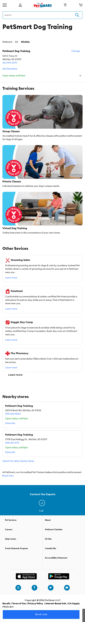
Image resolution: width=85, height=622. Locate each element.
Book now (41, 614)
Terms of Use (19, 603)
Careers (8, 529)
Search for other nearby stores (18, 461)
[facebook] (34, 588)
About (48, 520)
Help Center (10, 539)
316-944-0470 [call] (9, 63)
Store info (10, 423)
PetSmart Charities (54, 529)
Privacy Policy (35, 603)
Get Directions (9, 69)
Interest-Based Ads (55, 603)
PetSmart (7, 42)
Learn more (11, 278)
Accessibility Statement (56, 558)
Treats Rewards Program (16, 548)
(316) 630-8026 (13, 414)
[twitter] (50, 588)
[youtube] (67, 588)
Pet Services (11, 520)
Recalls (6, 603)
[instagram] (18, 588)
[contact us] (42, 503)
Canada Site (50, 548)
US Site (48, 539)
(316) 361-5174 (12, 443)
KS (16, 42)
